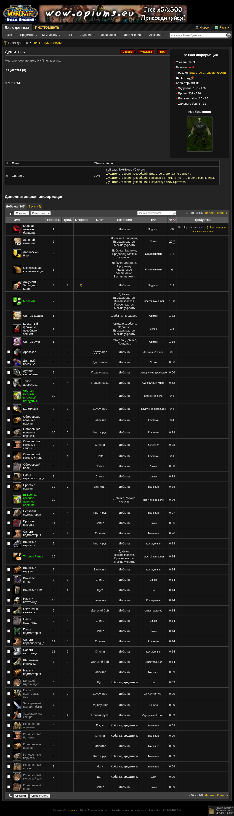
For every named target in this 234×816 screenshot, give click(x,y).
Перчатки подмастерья (32, 512)
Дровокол (29, 352)
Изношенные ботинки (32, 735)
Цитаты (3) (17, 70)
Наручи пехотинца (30, 600)
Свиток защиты (33, 315)
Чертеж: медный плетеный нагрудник (30, 396)
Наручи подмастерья (32, 672)
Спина (153, 466)
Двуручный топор (153, 352)
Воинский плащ (29, 579)
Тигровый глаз (33, 556)
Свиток (153, 315)
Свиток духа (31, 341)
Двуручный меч (153, 693)
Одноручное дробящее (153, 372)
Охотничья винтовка (30, 610)
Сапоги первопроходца (33, 641)
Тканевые (153, 486)
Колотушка (30, 408)
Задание (153, 229)
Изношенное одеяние (31, 725)
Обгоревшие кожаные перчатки (31, 432)
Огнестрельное (153, 610)
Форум (204, 27)
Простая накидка (29, 523)
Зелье (153, 328)
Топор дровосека (30, 382)
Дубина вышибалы (30, 372)
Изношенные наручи (32, 746)
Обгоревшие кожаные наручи (31, 420)
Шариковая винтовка (31, 661)
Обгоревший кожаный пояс (32, 456)
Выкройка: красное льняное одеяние (30, 500)
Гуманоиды (53, 43)
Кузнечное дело (153, 395)
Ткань (153, 241)
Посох (153, 362)
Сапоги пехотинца (30, 651)
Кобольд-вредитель (124, 682)
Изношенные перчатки (32, 756)
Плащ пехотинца (30, 620)
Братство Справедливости (207, 72)
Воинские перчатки (29, 543)
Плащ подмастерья (32, 631)
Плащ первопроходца (33, 476)
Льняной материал (29, 241)
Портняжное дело (153, 499)
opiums (74, 810)
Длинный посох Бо (29, 362)
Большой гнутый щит (31, 682)
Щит (153, 590)
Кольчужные (153, 543)
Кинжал (153, 705)
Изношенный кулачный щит (33, 776)
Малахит (29, 301)
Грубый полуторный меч (31, 694)
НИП (36, 43)
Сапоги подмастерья (32, 533)
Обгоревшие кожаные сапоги (31, 445)
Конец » (222, 213)
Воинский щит (33, 590)
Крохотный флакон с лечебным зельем (30, 329)
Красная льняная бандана (29, 229)
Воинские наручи (29, 569)
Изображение (199, 112)
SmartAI (14, 83)
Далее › (210, 213)
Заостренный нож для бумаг (33, 705)
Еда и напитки (153, 253)
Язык (222, 27)
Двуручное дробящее (153, 408)
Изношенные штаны (32, 766)
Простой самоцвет (153, 301)
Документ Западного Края (30, 285)
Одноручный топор (153, 382)
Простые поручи (29, 486)
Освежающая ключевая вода (33, 269)
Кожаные (153, 420)
